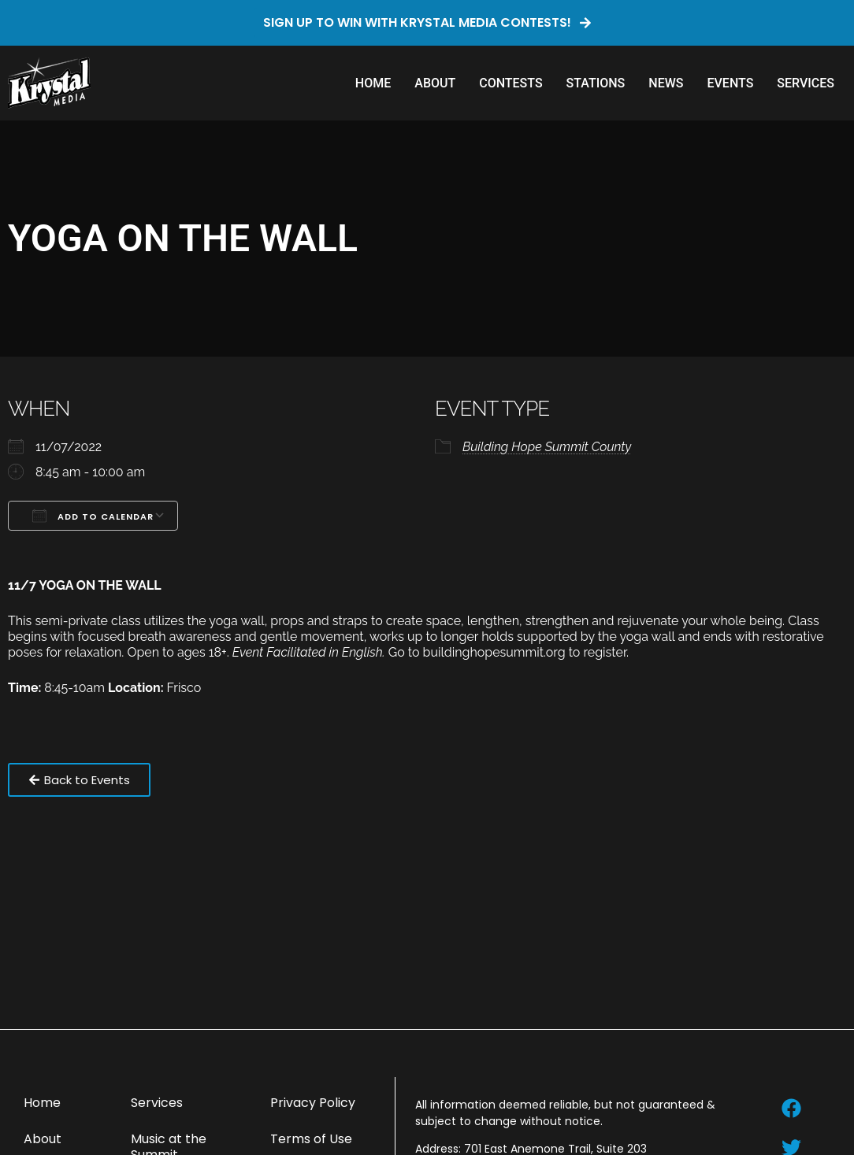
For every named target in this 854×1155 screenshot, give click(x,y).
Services (805, 83)
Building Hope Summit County (546, 446)
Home (373, 83)
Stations (596, 83)
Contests (510, 83)
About (434, 83)
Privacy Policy (312, 1103)
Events (730, 83)
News (665, 83)
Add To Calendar (93, 516)
